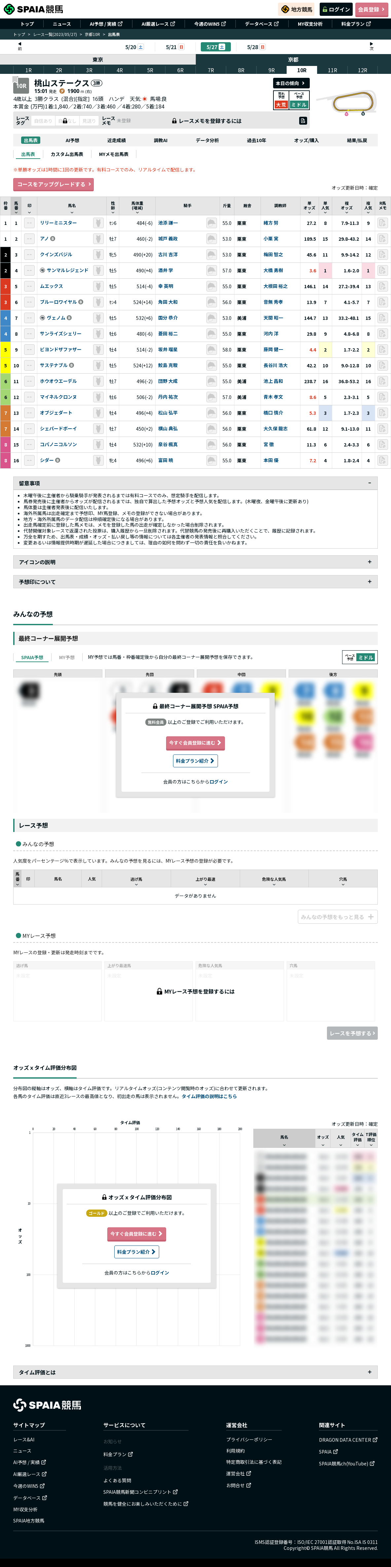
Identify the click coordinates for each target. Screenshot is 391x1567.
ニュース (62, 23)
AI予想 (72, 140)
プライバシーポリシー (249, 1439)
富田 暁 (165, 460)
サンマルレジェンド (68, 270)
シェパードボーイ (58, 429)
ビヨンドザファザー (61, 350)
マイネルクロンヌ (58, 397)
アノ (44, 239)
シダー (47, 460)
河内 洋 (271, 334)
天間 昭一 (273, 318)
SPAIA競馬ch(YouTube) (347, 1463)
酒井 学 (165, 270)
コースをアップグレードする (53, 184)
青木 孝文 (273, 397)
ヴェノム (56, 318)
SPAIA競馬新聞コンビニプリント (140, 1491)
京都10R (92, 34)
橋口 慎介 (273, 413)
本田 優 (271, 460)
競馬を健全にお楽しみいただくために (146, 1503)
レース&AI (23, 1439)
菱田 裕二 (168, 334)
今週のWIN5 (210, 23)
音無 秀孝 (273, 302)
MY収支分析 (310, 23)
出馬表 (30, 140)
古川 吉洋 (168, 255)
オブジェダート (56, 413)
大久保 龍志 (276, 429)
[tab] (28, 154)
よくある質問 (117, 1480)
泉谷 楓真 (168, 444)
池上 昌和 (273, 381)
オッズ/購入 (307, 140)
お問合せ (238, 1485)
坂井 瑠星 (168, 350)
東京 (98, 59)
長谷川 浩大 (276, 365)
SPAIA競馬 (322, 1548)
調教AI (160, 140)
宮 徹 (269, 444)
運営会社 (238, 1473)
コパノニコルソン (58, 444)
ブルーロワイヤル (58, 302)
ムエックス (51, 286)
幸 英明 (165, 286)
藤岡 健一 (273, 350)
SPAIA (328, 1451)
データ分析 (207, 140)
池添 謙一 (168, 223)
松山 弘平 (168, 413)
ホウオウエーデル (58, 381)
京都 (293, 59)
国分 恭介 (168, 318)
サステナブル (54, 365)
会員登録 (372, 9)
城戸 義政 (168, 239)
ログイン (336, 9)
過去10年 (256, 140)
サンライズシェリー (61, 334)
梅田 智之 (273, 255)
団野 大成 (168, 381)
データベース (262, 23)
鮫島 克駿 (168, 365)
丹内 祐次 (168, 397)
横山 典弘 (168, 429)
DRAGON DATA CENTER (348, 1439)
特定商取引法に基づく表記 (254, 1461)
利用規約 (235, 1450)
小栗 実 (271, 239)
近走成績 (116, 140)
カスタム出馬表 (67, 154)
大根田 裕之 (276, 286)
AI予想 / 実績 (106, 23)
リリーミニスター (58, 223)
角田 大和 (168, 302)
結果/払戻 (357, 140)
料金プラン (356, 23)
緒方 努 (271, 223)
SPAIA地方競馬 (28, 1520)
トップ (27, 23)
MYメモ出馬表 (113, 154)
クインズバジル (56, 255)
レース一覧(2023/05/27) (55, 34)
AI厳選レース (158, 23)
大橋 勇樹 (273, 270)
